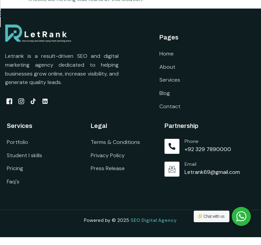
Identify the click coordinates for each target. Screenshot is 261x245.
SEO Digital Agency (153, 222)
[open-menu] (252, 15)
